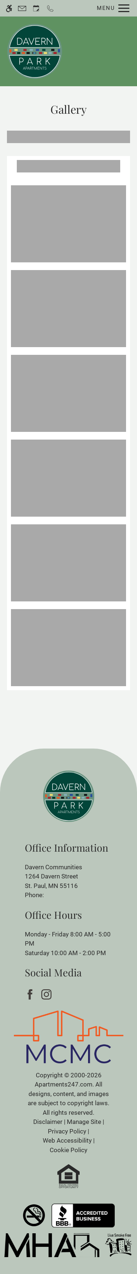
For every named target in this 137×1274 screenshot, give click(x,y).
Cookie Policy (68, 1150)
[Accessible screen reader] (9, 8)
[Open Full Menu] (111, 8)
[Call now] (50, 8)
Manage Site (84, 1121)
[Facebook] (31, 993)
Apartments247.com (63, 1084)
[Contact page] (22, 8)
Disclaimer (47, 1121)
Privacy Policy (67, 1131)
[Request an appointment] (36, 8)
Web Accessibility (67, 1140)
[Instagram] (47, 993)
